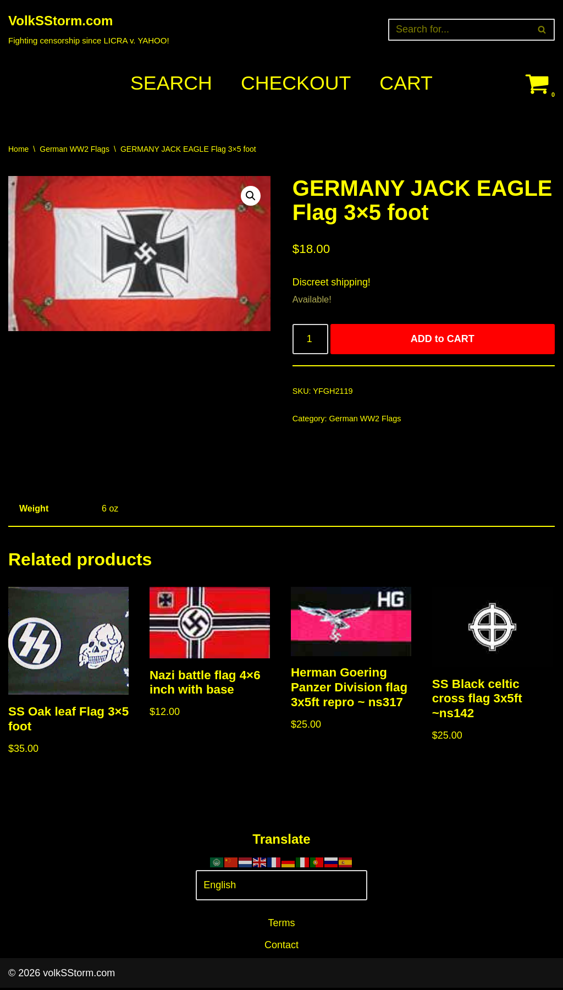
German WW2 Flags (74, 149)
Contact (281, 947)
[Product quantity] (310, 340)
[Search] (459, 30)
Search (170, 83)
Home (18, 149)
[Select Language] (281, 887)
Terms (281, 925)
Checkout (295, 83)
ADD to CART (442, 339)
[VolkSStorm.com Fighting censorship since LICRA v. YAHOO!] (88, 29)
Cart (406, 83)
